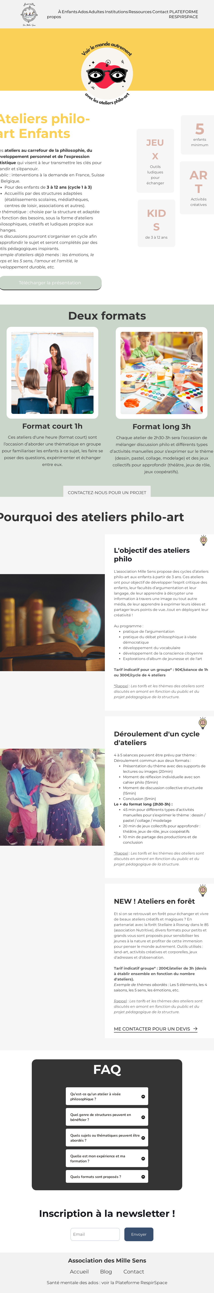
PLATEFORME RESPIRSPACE (183, 14)
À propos (54, 14)
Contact (160, 11)
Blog (106, 1271)
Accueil (79, 1271)
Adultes (96, 11)
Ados (83, 11)
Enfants (69, 11)
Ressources (140, 11)
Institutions (116, 11)
